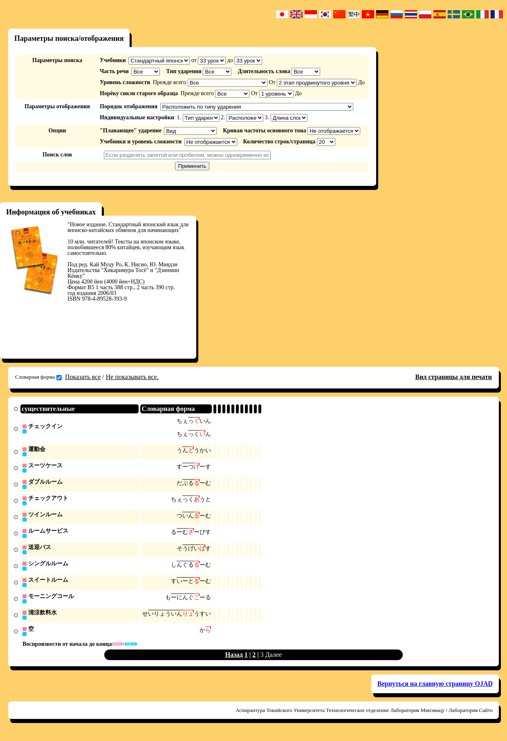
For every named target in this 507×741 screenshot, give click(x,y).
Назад (234, 660)
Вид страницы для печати (453, 376)
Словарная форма (38, 377)
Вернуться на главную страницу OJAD (435, 689)
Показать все (83, 376)
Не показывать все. (132, 376)
